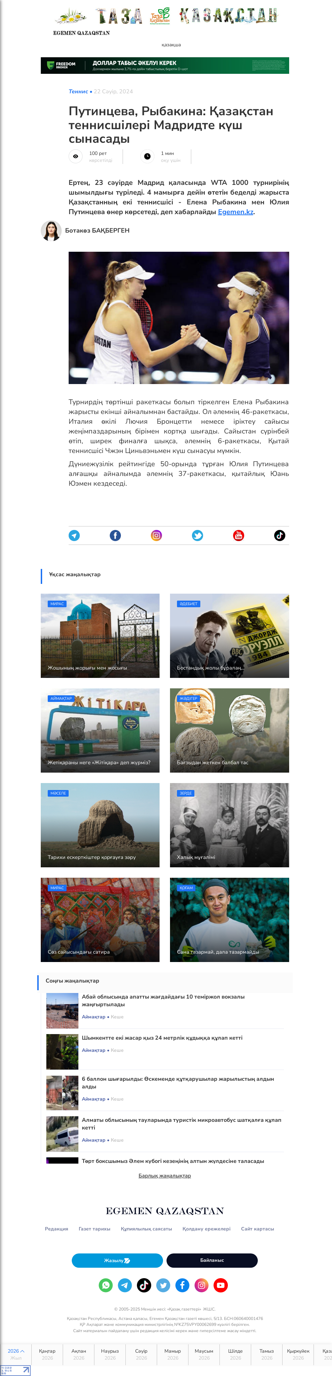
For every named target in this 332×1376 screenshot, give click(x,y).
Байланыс (212, 1260)
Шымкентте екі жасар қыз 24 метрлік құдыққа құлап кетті (162, 1038)
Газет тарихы (94, 1229)
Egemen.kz (235, 212)
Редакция (56, 1229)
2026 (16, 1355)
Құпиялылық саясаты (146, 1229)
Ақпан (79, 1355)
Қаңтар (47, 1355)
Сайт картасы (257, 1229)
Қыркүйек (298, 1355)
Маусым (204, 1355)
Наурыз (110, 1355)
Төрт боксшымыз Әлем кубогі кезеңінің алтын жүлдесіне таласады (173, 1161)
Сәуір (141, 1355)
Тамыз (267, 1355)
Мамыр (173, 1355)
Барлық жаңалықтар (165, 1175)
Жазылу (117, 1260)
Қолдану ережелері (207, 1229)
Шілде (235, 1355)
